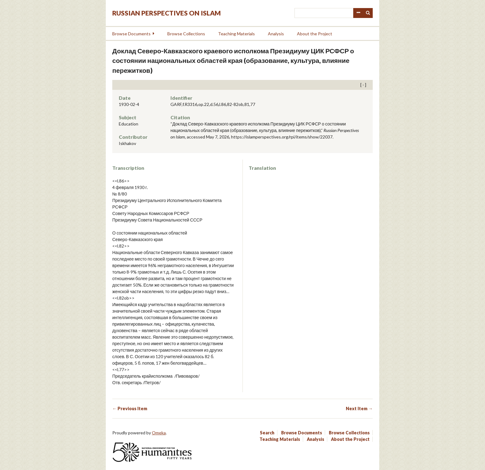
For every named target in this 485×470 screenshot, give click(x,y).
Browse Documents (131, 33)
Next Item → (359, 408)
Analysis (276, 33)
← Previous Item (129, 408)
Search (368, 13)
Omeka (159, 432)
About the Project (314, 33)
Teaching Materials (236, 33)
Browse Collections (186, 33)
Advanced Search (358, 13)
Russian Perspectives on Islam (166, 13)
